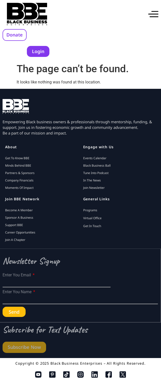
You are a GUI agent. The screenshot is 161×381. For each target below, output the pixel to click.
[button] (153, 14)
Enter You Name (18, 292)
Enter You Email (17, 275)
